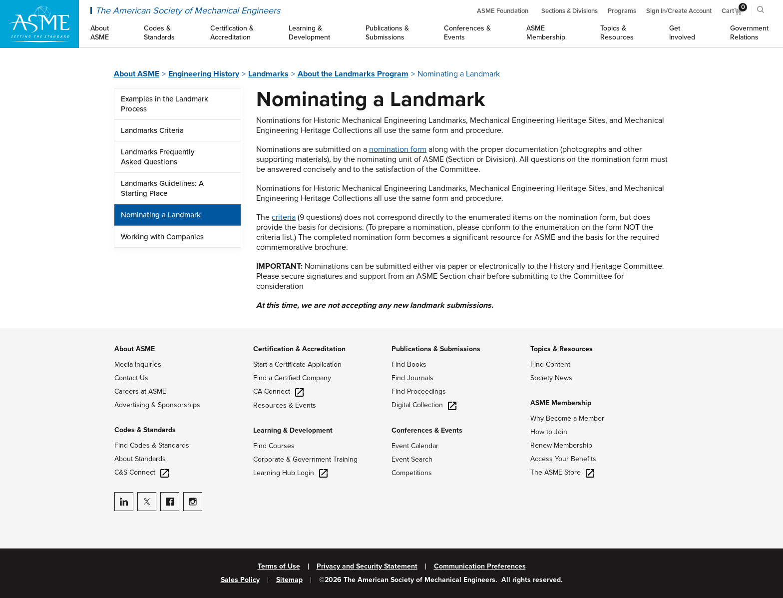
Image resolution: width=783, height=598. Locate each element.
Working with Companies (162, 236)
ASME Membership (560, 403)
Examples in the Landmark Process (164, 103)
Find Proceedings (419, 391)
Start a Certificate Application (297, 364)
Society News (551, 378)
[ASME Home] (39, 24)
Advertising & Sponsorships (157, 405)
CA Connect (278, 391)
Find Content (550, 364)
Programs (622, 11)
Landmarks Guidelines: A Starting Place (162, 188)
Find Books (409, 364)
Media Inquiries (137, 364)
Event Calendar (415, 446)
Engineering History (203, 74)
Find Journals (412, 378)
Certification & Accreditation (299, 349)
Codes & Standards (145, 430)
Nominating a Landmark (161, 214)
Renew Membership (561, 445)
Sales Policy (240, 580)
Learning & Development (293, 430)
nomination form (397, 149)
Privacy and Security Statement (367, 567)
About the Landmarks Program (353, 74)
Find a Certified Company (292, 378)
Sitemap (289, 580)
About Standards (140, 459)
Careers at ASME (140, 391)
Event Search (412, 459)
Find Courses (274, 446)
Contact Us (131, 378)
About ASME (136, 74)
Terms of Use (279, 567)
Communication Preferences (480, 567)
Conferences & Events (427, 430)
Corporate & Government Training (305, 459)
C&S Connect (141, 472)
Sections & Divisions (569, 11)
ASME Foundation (502, 11)
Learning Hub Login (290, 473)
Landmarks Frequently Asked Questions (157, 156)
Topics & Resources (561, 349)
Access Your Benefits (563, 459)
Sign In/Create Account (679, 11)
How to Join (548, 432)
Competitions (412, 473)
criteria (284, 217)
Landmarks (268, 74)
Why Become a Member (567, 418)
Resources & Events (284, 405)
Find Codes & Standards (151, 445)
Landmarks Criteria (152, 130)
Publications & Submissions (436, 349)
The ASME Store (562, 472)
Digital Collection (424, 405)
